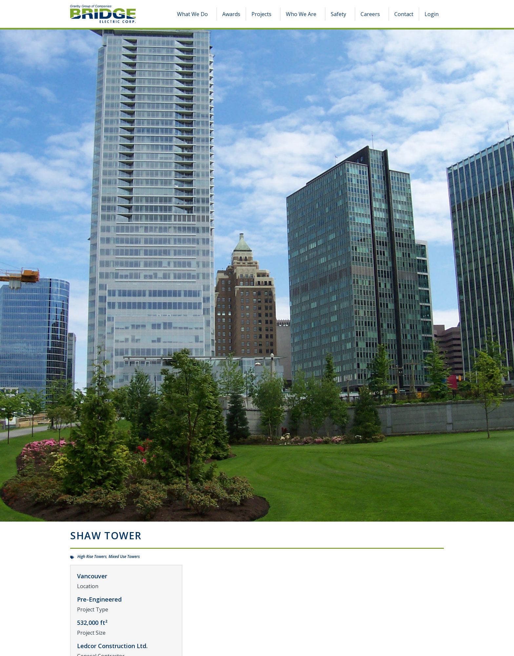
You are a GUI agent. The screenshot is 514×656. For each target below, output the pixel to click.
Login (432, 14)
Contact (403, 14)
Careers (372, 14)
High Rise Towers (92, 556)
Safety (340, 14)
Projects (263, 14)
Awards (231, 14)
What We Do (194, 14)
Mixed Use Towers (124, 556)
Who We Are (303, 14)
